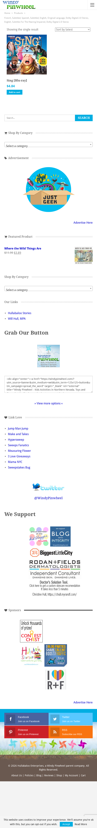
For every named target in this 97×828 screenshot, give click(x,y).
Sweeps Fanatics (18, 445)
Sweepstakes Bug (19, 467)
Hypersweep (16, 439)
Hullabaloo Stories (19, 313)
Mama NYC (15, 462)
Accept (66, 824)
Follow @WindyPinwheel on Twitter (48, 484)
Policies (29, 775)
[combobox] (48, 144)
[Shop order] (72, 29)
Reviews (48, 775)
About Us (16, 775)
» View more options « (49, 403)
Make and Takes (18, 434)
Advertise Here (83, 222)
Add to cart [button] (14, 92)
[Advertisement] (31, 679)
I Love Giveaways (19, 456)
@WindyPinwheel (48, 498)
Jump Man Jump (18, 428)
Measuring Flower (19, 451)
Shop (59, 775)
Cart (83, 775)
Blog (38, 775)
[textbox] (48, 146)
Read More (81, 824)
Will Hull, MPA (17, 318)
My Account (71, 775)
